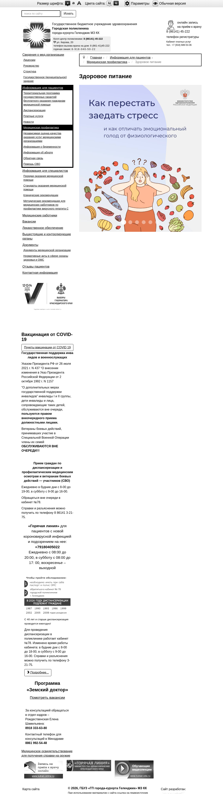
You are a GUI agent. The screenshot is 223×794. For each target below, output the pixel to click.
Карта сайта (30, 789)
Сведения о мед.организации (43, 54)
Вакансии (29, 221)
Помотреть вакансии (47, 698)
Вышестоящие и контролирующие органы (46, 236)
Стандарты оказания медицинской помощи (44, 187)
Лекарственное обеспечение (42, 227)
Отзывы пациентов (35, 266)
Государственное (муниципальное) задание (45, 79)
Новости (28, 121)
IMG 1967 (157, 222)
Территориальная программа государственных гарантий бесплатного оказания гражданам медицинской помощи (44, 99)
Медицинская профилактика (41, 127)
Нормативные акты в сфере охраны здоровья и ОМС (45, 257)
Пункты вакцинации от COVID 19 (47, 347)
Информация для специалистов (45, 170)
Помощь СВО (31, 164)
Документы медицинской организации (47, 250)
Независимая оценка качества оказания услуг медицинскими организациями (42, 137)
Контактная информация (40, 272)
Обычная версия (169, 3)
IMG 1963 (130, 222)
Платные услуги (33, 116)
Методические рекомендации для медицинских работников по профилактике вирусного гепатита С (46, 204)
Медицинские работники (39, 215)
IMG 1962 (123, 222)
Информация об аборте (38, 152)
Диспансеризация (34, 110)
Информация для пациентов (42, 87)
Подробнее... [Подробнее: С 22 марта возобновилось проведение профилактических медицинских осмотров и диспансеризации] (38, 672)
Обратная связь (33, 158)
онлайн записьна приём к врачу (189, 25)
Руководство (31, 65)
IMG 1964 (137, 222)
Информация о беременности (42, 146)
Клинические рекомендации (40, 195)
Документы (30, 245)
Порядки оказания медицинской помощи (43, 178)
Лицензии (29, 59)
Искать (68, 13)
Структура (29, 71)
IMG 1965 (144, 222)
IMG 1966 (150, 222)
